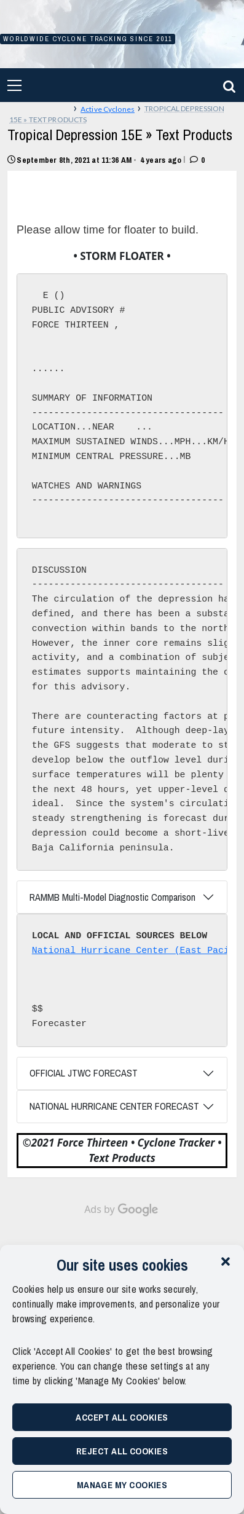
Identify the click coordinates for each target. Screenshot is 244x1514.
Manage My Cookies (122, 1484)
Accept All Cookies (122, 1417)
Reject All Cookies (122, 1451)
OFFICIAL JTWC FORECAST (84, 1073)
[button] (225, 1260)
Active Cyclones (108, 109)
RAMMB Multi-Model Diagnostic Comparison (112, 897)
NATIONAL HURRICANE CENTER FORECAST (114, 1106)
